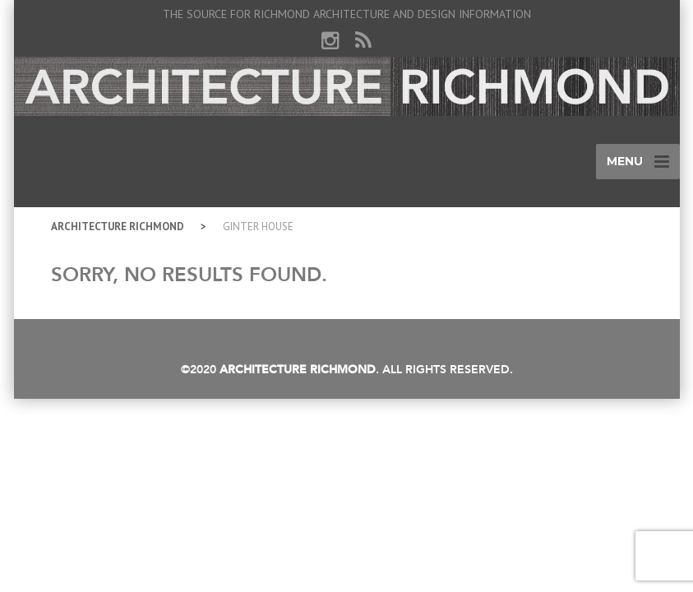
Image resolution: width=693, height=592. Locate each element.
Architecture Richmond (117, 227)
